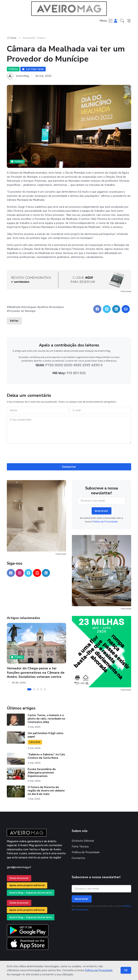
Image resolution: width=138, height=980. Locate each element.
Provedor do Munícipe (22, 311)
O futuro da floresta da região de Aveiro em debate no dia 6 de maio (46, 790)
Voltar (14, 320)
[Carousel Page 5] (45, 689)
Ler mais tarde (33, 69)
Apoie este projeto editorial (27, 885)
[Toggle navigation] (106, 21)
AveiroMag (22, 76)
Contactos (78, 858)
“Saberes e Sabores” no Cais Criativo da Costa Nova (46, 756)
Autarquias (29, 307)
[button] (122, 21)
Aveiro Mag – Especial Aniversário (30, 892)
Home (11, 38)
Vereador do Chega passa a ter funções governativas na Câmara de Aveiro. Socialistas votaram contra (36, 672)
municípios (57, 307)
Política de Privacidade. (105, 521)
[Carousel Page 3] (37, 689)
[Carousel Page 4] (41, 689)
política (43, 307)
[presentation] (69, 453)
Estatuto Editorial (83, 840)
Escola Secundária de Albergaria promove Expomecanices (42, 772)
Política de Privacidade (98, 970)
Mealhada (14, 307)
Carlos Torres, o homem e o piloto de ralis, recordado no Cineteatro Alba (46, 718)
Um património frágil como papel (45, 734)
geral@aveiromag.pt (19, 867)
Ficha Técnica (80, 846)
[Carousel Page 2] (34, 689)
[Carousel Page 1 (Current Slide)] (29, 689)
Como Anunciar (19, 878)
